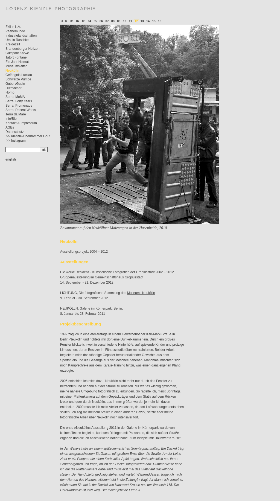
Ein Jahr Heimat (17, 62)
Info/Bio (11, 119)
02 (78, 21)
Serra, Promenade (18, 105)
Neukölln (12, 70)
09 (118, 21)
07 (107, 21)
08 (113, 21)
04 (89, 21)
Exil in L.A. (13, 27)
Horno (9, 92)
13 (142, 21)
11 (130, 21)
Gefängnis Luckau (18, 75)
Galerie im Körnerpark (96, 308)
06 (101, 21)
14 (148, 21)
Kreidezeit (12, 44)
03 (83, 21)
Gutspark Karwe (17, 53)
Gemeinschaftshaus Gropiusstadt (119, 277)
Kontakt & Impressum (21, 123)
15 (153, 21)
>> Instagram (16, 140)
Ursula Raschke (17, 40)
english (10, 159)
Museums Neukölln (141, 293)
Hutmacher (13, 88)
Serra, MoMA (15, 97)
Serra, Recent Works (20, 110)
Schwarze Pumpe (18, 79)
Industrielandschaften (21, 35)
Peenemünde (15, 31)
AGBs (9, 127)
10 (124, 21)
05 (95, 21)
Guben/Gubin (15, 84)
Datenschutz (14, 132)
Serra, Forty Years (18, 101)
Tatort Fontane (16, 57)
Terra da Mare (15, 114)
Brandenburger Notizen (22, 49)
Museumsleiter (16, 66)
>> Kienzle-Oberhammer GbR (28, 136)
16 (159, 21)
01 (72, 21)
